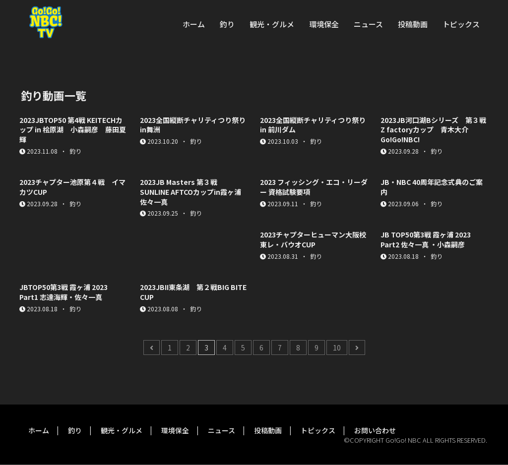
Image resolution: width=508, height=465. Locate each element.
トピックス (461, 24)
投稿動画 (413, 24)
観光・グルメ (272, 24)
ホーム (194, 24)
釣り (227, 24)
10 (337, 347)
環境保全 (324, 24)
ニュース (368, 24)
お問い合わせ (375, 430)
